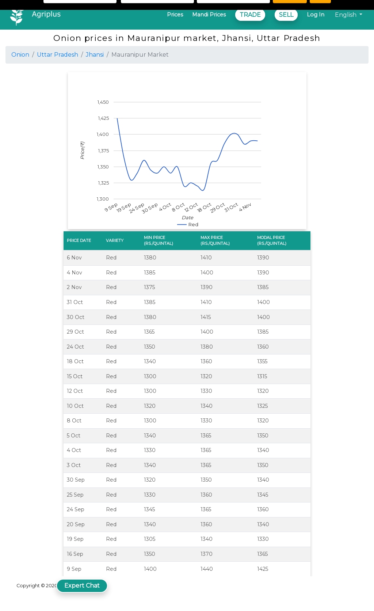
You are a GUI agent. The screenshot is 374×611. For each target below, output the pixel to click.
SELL (286, 14)
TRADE (250, 14)
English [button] (346, 14)
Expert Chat (82, 585)
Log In (315, 14)
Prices (175, 14)
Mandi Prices (209, 14)
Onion (20, 54)
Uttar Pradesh (57, 54)
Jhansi (95, 54)
